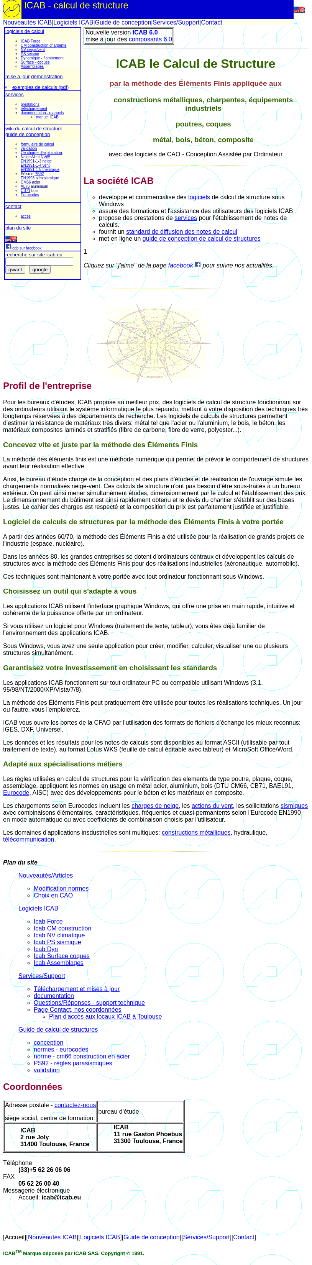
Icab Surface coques (62, 956)
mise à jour (17, 76)
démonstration (46, 76)
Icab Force (48, 921)
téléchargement (34, 109)
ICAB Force (31, 41)
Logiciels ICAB (73, 22)
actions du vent (212, 805)
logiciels (199, 197)
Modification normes (61, 888)
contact (13, 206)
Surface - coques (35, 62)
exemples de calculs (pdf (39, 87)
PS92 (39, 174)
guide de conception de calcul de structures (202, 238)
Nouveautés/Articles (45, 875)
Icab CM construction (62, 928)
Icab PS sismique (57, 942)
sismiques (294, 805)
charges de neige (155, 805)
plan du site (18, 228)
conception (48, 1042)
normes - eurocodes (61, 1049)
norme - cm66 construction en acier (82, 1056)
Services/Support (176, 22)
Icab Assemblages (59, 963)
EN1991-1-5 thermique (40, 169)
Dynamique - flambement (42, 58)
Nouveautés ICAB (27, 22)
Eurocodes (30, 195)
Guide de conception (123, 22)
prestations (30, 104)
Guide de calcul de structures (58, 1029)
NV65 (45, 157)
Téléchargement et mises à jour (77, 989)
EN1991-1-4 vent (35, 165)
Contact (211, 22)
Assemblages (32, 66)
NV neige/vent (33, 50)
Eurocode (16, 792)
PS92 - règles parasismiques (73, 1063)
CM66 (26, 182)
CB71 (25, 191)
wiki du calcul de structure (33, 128)
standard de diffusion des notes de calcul (181, 231)
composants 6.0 (150, 39)
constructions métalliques (196, 832)
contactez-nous (75, 1105)
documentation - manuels (42, 113)
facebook (184, 265)
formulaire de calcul (37, 144)
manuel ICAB (47, 117)
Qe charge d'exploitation (41, 153)
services (14, 94)
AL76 (25, 186)
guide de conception (27, 134)
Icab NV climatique (59, 935)
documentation (54, 996)
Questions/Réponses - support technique (89, 1002)
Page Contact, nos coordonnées (78, 1009)
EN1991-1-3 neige (36, 161)
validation (29, 148)
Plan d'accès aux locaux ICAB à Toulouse (105, 1016)
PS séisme (30, 54)
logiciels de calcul (24, 31)
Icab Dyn (46, 949)
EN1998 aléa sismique (40, 178)
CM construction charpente (44, 45)
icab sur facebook (23, 248)
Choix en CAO (53, 895)
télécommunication (28, 839)
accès (26, 216)
